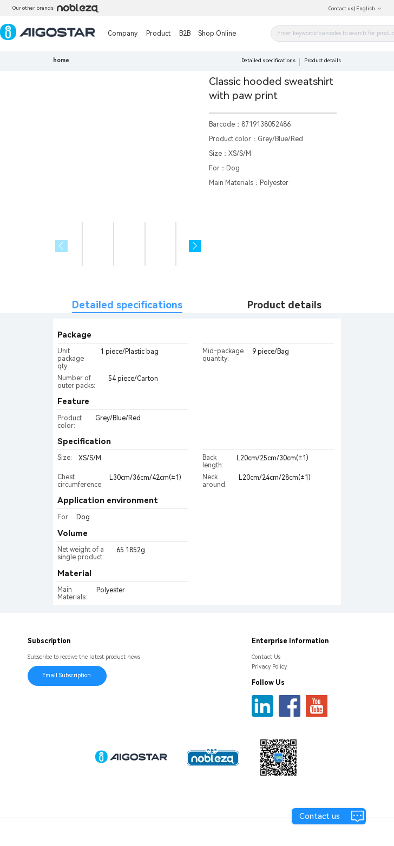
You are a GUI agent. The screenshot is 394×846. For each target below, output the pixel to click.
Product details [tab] (284, 304)
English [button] (369, 8)
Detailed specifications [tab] (127, 304)
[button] (195, 246)
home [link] (61, 60)
